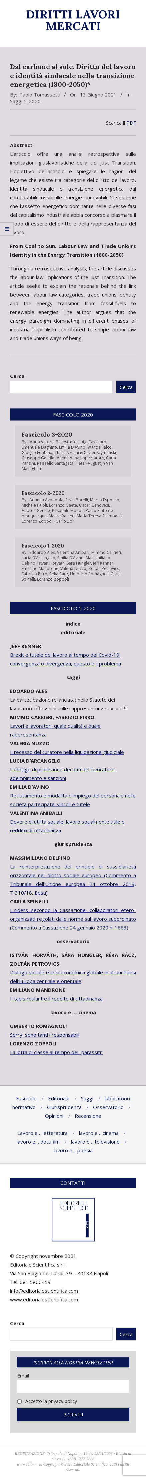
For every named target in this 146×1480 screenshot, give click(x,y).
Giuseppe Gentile (38, 458)
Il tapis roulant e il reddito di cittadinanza (56, 998)
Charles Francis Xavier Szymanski (85, 452)
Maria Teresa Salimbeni (99, 516)
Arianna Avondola (46, 500)
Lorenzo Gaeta (63, 505)
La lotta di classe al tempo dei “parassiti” (56, 1052)
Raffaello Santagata (55, 463)
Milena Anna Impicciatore (80, 458)
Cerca (17, 376)
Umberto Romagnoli (89, 574)
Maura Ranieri (62, 516)
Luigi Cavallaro (92, 442)
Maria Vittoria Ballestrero (53, 442)
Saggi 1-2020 (25, 101)
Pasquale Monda (68, 510)
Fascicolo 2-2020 (43, 493)
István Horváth (51, 563)
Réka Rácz (58, 574)
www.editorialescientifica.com (44, 1299)
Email (23, 1375)
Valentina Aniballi (73, 552)
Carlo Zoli (65, 521)
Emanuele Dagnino (39, 447)
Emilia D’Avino (72, 447)
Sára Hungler (79, 563)
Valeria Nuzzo (73, 568)
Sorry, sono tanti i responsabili (44, 1034)
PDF (131, 122)
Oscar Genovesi (94, 505)
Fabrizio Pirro (34, 574)
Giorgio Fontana (37, 452)
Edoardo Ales (42, 552)
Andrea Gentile (36, 510)
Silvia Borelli (76, 500)
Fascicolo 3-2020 (47, 434)
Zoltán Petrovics (103, 568)
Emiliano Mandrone (40, 568)
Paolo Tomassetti (39, 94)
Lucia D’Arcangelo (38, 558)
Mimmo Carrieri (106, 552)
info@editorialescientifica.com (44, 1290)
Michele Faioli (34, 505)
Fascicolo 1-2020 (43, 545)
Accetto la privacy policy (47, 1401)
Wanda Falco (99, 447)
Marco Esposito (104, 500)
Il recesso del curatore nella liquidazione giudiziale (67, 752)
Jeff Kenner (103, 563)
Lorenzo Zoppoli (38, 521)
